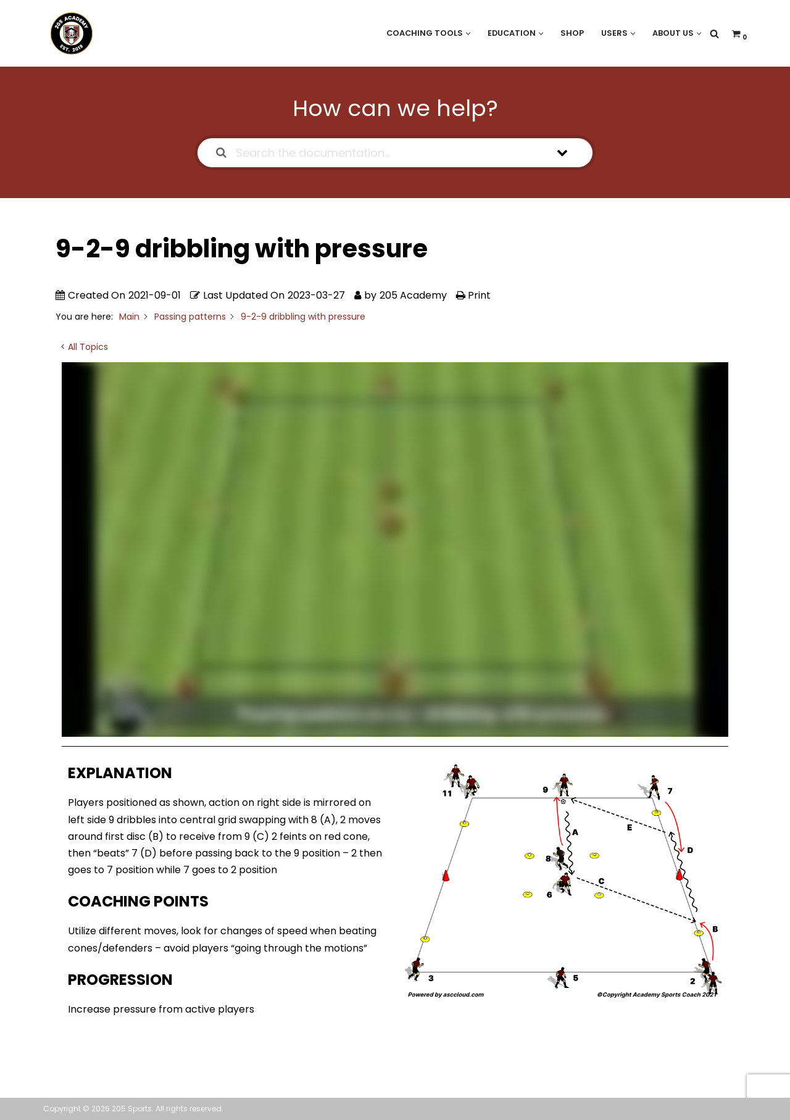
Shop (572, 33)
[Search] (714, 33)
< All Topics (84, 347)
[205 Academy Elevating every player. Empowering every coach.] (68, 33)
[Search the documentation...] (379, 152)
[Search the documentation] (221, 152)
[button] (468, 33)
